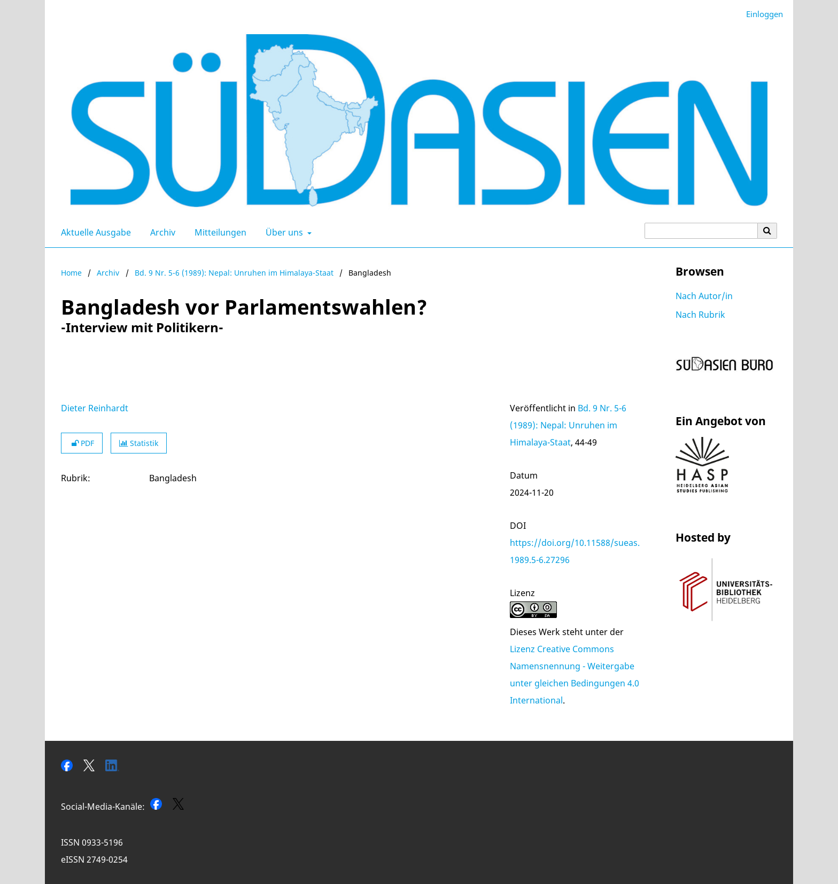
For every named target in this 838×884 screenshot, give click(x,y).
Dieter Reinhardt (94, 408)
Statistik (138, 443)
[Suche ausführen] (767, 231)
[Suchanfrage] (701, 231)
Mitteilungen (218, 232)
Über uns (283, 232)
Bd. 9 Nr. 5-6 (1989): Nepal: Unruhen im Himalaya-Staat (234, 273)
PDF (81, 443)
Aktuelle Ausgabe (94, 232)
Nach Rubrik (700, 314)
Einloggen (760, 14)
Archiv (160, 232)
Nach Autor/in (704, 296)
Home (71, 273)
